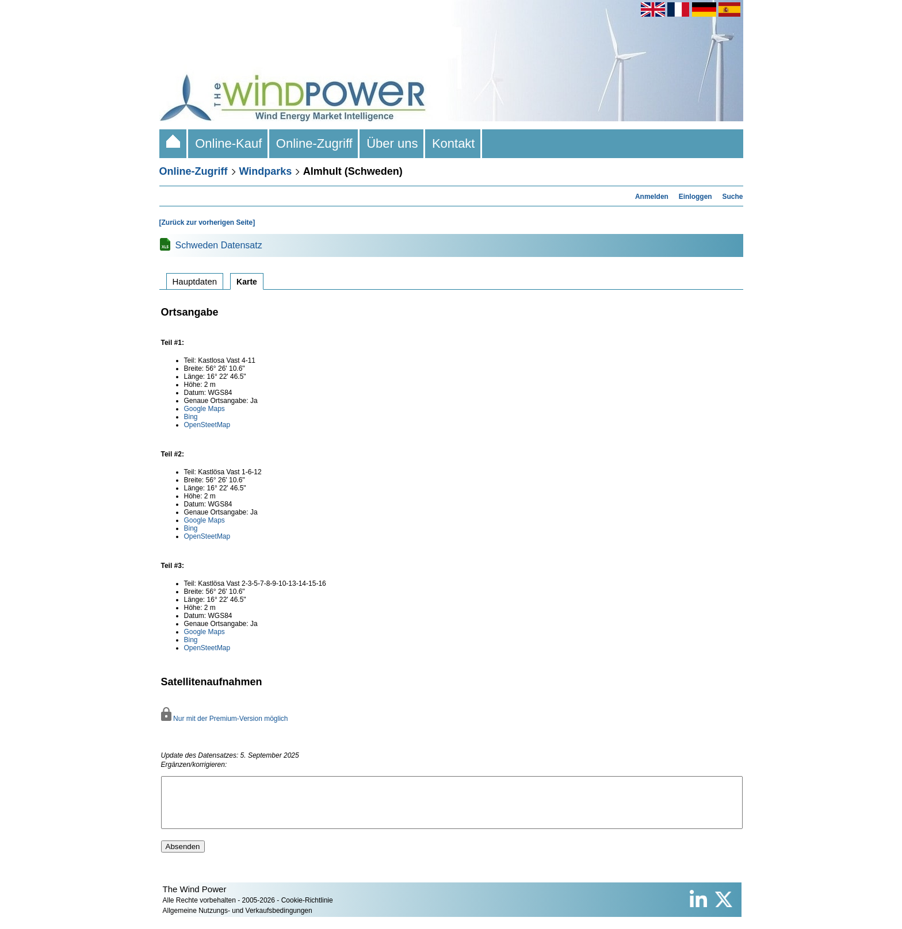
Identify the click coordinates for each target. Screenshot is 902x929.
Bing (191, 417)
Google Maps (204, 409)
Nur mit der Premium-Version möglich (224, 719)
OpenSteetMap (207, 425)
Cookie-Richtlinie (307, 911)
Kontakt (453, 143)
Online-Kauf (228, 143)
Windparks (265, 171)
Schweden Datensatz (218, 245)
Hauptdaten (195, 281)
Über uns (392, 143)
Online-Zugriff (314, 143)
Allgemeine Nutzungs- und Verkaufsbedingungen (237, 921)
